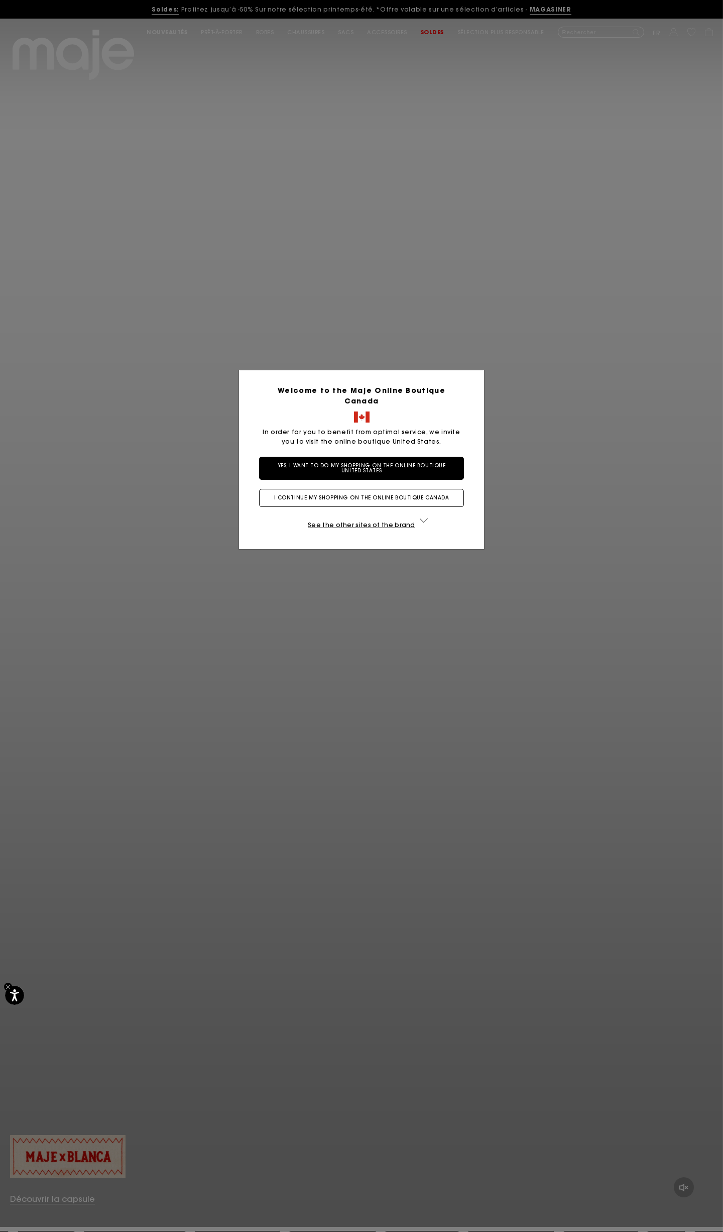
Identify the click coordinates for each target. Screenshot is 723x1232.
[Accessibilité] (14, 995)
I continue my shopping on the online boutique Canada (361, 497)
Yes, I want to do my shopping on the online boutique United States (362, 468)
